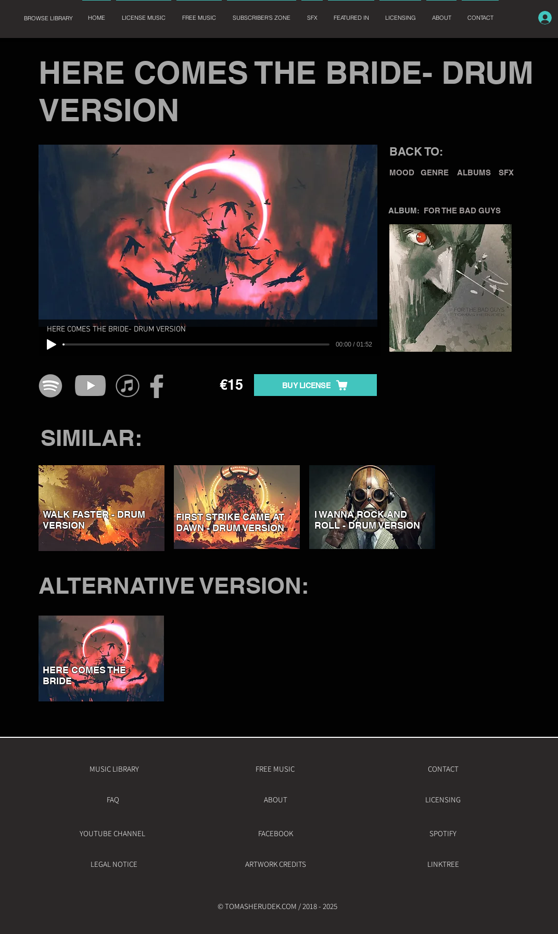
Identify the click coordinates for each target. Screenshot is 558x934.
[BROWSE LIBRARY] (48, 18)
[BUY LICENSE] (315, 385)
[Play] (51, 344)
